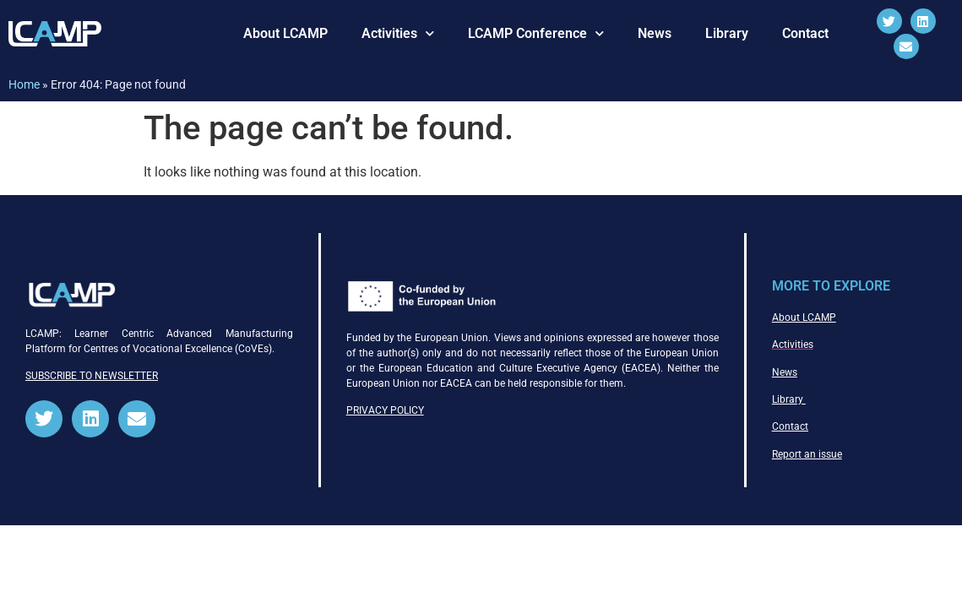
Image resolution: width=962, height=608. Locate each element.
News (654, 33)
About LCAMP (285, 33)
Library (726, 33)
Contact (805, 33)
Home (24, 84)
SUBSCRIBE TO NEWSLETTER (91, 376)
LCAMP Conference (536, 33)
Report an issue (807, 454)
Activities (397, 33)
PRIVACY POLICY (385, 410)
